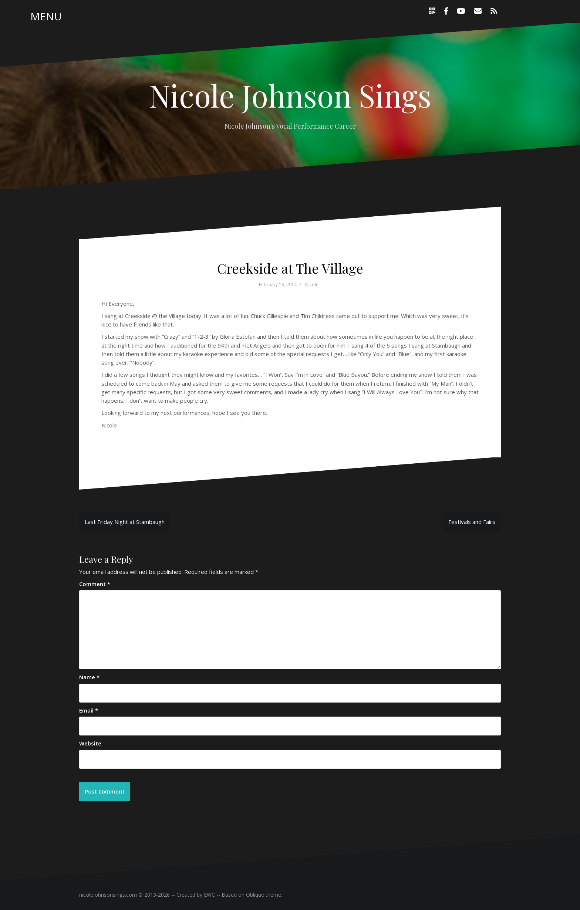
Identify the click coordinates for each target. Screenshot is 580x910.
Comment (94, 584)
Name (89, 677)
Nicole (311, 284)
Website (90, 743)
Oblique (255, 895)
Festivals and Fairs (471, 521)
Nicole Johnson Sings (290, 95)
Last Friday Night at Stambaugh (125, 521)
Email (88, 710)
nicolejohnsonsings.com (108, 895)
